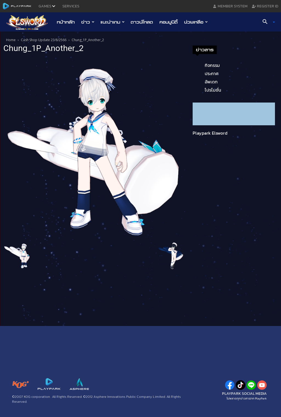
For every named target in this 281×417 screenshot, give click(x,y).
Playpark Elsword (210, 133)
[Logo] (30, 22)
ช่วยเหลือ (196, 21)
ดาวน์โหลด (142, 21)
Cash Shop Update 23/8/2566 (43, 40)
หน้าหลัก (66, 21)
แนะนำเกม (112, 21)
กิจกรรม (212, 65)
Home (11, 40)
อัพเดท (211, 81)
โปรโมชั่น (213, 90)
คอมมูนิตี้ (168, 21)
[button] (266, 22)
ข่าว (87, 21)
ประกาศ (211, 73)
